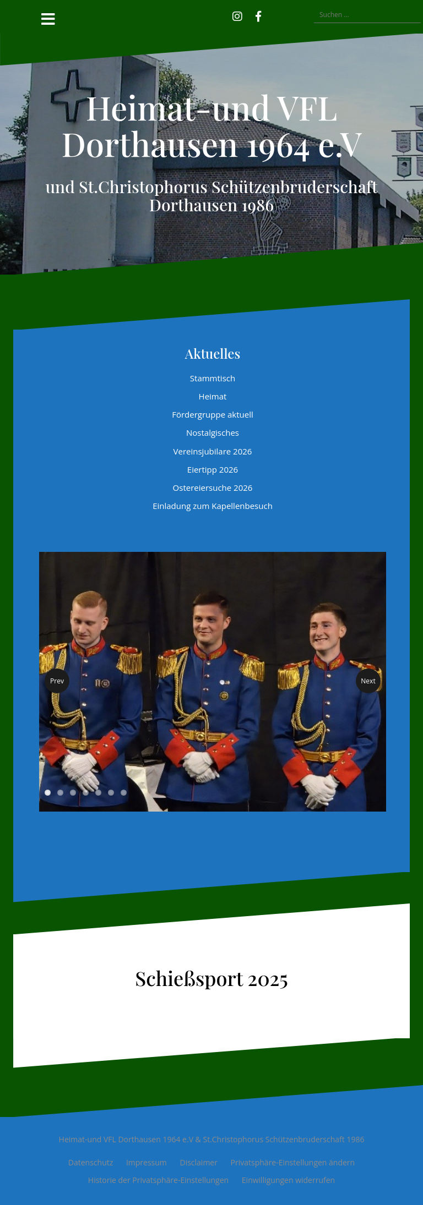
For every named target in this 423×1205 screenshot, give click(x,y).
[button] (274, 14)
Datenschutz (90, 1162)
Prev (57, 681)
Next (368, 681)
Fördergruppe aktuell (212, 414)
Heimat (213, 396)
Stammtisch (212, 378)
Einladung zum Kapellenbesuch (213, 505)
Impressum (146, 1162)
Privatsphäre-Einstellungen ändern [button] (293, 1162)
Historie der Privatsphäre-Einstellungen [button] (158, 1180)
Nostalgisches (212, 432)
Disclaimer (198, 1162)
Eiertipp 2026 (212, 469)
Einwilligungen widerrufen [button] (288, 1180)
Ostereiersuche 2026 (213, 487)
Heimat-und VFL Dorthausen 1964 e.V (211, 125)
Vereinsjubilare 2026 (212, 451)
